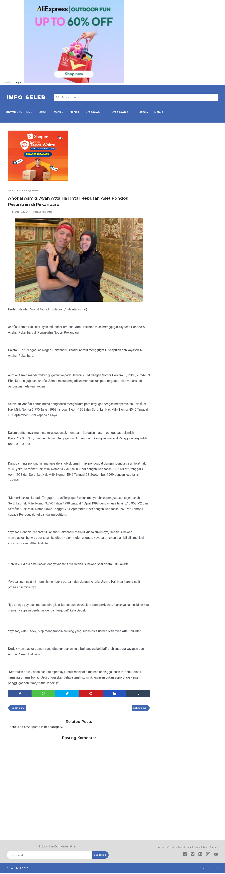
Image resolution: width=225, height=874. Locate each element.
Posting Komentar (44, 211)
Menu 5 (170, 111)
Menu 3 (79, 111)
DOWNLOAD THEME (20, 111)
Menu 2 (62, 111)
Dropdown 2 (128, 111)
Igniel (215, 868)
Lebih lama (139, 708)
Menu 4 (153, 111)
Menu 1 (45, 111)
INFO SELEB (29, 97)
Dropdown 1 (100, 111)
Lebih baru (19, 708)
